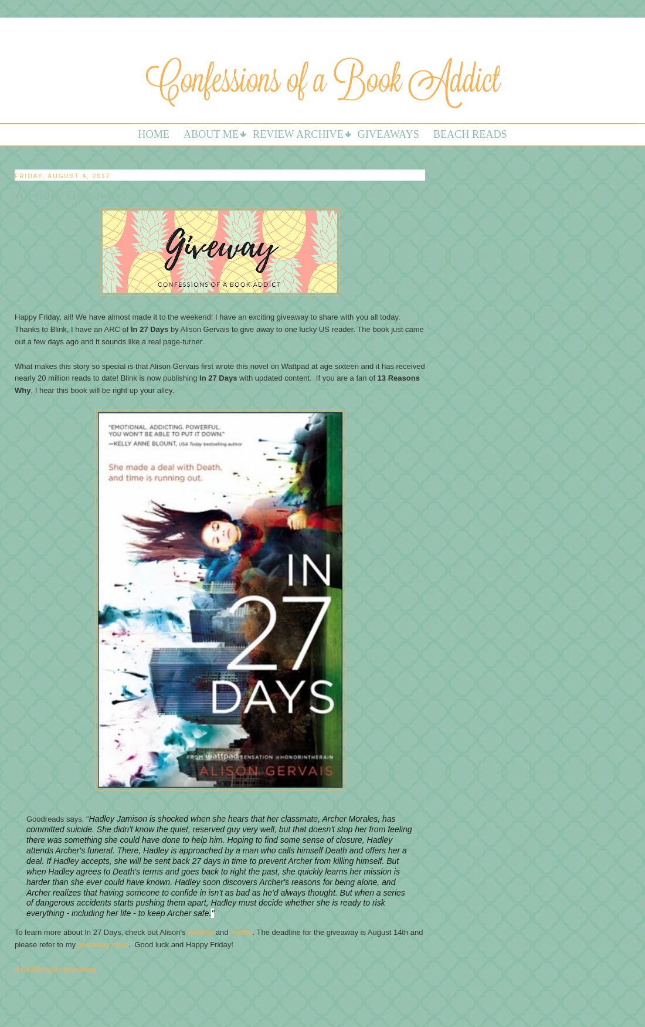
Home (153, 134)
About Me (211, 134)
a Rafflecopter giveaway (55, 969)
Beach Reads (470, 134)
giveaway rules (103, 944)
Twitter (241, 932)
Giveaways (388, 134)
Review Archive (298, 134)
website (200, 932)
